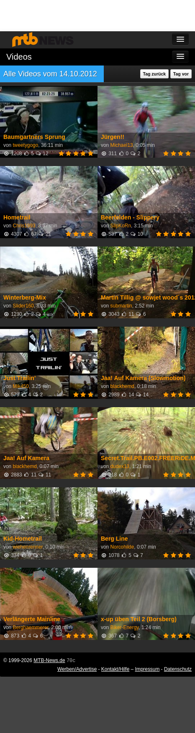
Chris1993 (24, 226)
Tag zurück (154, 73)
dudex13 (119, 466)
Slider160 (23, 306)
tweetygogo (25, 145)
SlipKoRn (120, 226)
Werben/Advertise (77, 669)
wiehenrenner (27, 547)
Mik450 (20, 386)
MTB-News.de (49, 660)
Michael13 (121, 145)
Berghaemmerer (30, 627)
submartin (121, 306)
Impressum (147, 669)
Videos (19, 56)
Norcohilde (122, 547)
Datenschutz (178, 669)
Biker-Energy (124, 627)
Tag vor (181, 73)
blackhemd (122, 386)
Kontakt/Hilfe (115, 669)
